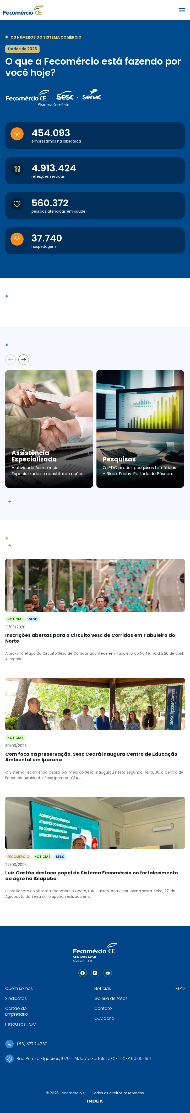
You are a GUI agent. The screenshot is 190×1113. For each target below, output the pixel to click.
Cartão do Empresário (16, 1011)
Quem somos (19, 988)
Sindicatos (16, 998)
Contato (103, 1008)
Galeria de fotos (111, 998)
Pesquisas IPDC (20, 1024)
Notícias (102, 988)
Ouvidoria (104, 1018)
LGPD (180, 988)
